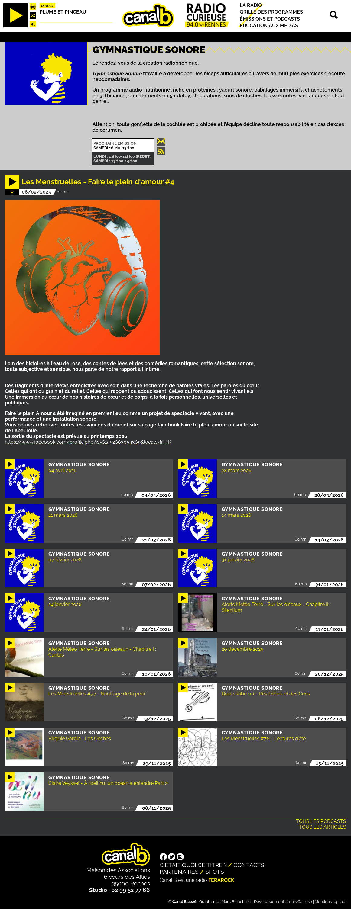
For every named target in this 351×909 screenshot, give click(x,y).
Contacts (249, 865)
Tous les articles (322, 827)
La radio (251, 5)
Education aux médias (269, 25)
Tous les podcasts (321, 821)
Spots (214, 871)
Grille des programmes (271, 12)
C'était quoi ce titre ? (193, 865)
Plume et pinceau (63, 12)
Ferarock (221, 880)
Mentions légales (330, 901)
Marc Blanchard (236, 901)
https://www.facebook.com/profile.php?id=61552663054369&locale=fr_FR (88, 442)
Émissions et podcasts (270, 19)
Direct (47, 6)
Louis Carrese (299, 901)
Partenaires (179, 871)
